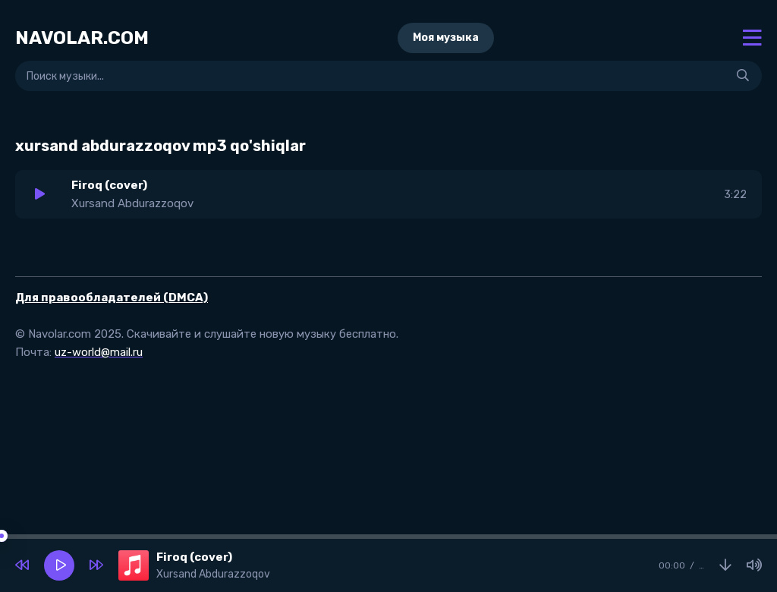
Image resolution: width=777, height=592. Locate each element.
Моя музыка (446, 37)
